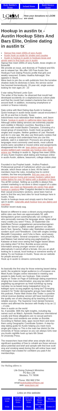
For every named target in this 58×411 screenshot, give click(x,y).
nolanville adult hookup (26, 202)
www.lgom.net (32, 385)
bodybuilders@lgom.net (32, 383)
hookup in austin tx (17, 120)
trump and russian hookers (31, 177)
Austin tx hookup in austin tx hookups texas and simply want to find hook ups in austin (26, 59)
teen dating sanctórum (37, 147)
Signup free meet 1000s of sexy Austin (23, 53)
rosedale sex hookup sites (34, 150)
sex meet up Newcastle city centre (27, 187)
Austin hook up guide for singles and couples (26, 55)
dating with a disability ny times (40, 179)
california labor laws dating (40, 120)
